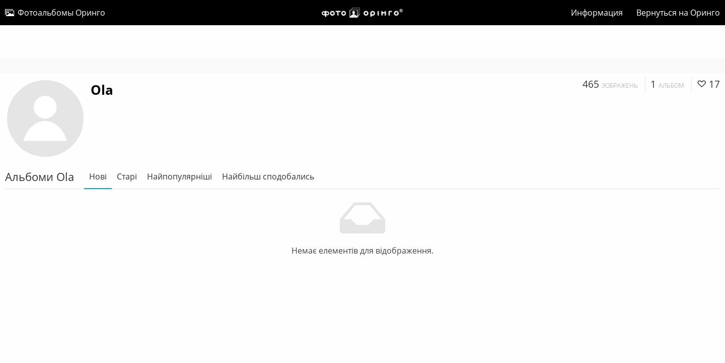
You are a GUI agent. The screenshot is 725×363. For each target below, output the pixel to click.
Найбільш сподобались (268, 176)
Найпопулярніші (179, 176)
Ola (102, 90)
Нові (98, 176)
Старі (127, 176)
